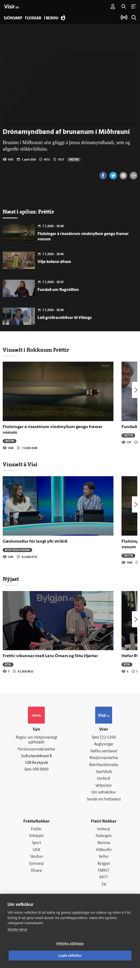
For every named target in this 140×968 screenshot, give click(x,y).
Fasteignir (104, 836)
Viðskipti (36, 836)
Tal (103, 884)
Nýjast (11, 579)
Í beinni (51, 18)
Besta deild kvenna (17, 550)
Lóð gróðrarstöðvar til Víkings (65, 318)
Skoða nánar (17, 929)
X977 (103, 878)
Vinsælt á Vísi (20, 464)
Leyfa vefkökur (70, 956)
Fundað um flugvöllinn (58, 290)
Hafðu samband (103, 751)
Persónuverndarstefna (36, 750)
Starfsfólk (104, 772)
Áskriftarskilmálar (103, 765)
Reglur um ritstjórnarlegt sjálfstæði (36, 740)
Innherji (103, 829)
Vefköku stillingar (70, 943)
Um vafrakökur (103, 793)
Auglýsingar (103, 744)
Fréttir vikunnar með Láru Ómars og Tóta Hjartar (50, 656)
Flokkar (33, 18)
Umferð (103, 779)
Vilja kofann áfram (54, 262)
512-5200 (108, 738)
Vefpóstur (103, 786)
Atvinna (103, 843)
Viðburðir (104, 850)
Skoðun (36, 857)
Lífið (36, 850)
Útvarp (36, 871)
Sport (36, 843)
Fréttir (74, 159)
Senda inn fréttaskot (104, 800)
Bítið (8, 664)
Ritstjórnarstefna (104, 758)
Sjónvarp (36, 864)
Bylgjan (104, 864)
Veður (104, 857)
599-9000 (40, 770)
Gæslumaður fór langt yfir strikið (35, 541)
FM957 (103, 871)
